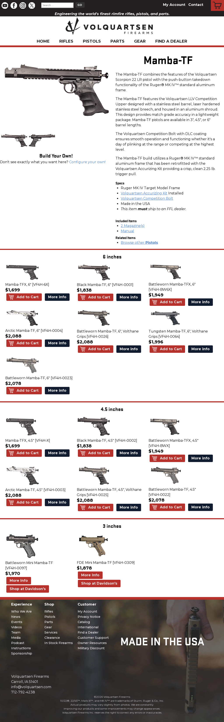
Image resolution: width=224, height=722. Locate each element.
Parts (117, 41)
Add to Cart (27, 297)
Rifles (66, 41)
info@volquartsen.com (31, 687)
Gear (140, 41)
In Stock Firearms (58, 643)
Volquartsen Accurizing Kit (144, 193)
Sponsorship (21, 653)
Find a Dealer (171, 41)
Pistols (92, 41)
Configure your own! (87, 162)
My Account (174, 5)
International (88, 627)
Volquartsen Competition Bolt (147, 198)
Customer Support (93, 638)
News (15, 617)
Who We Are (21, 611)
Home (43, 41)
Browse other (139, 243)
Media (16, 638)
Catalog (84, 622)
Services (51, 632)
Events (16, 622)
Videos (16, 627)
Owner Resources (92, 643)
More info (57, 297)
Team (15, 632)
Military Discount (91, 648)
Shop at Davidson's (28, 589)
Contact (195, 5)
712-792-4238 (23, 692)
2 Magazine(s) (133, 226)
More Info (19, 580)
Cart (217, 0)
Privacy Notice (89, 617)
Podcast (17, 643)
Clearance (52, 638)
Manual (127, 231)
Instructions (21, 648)
